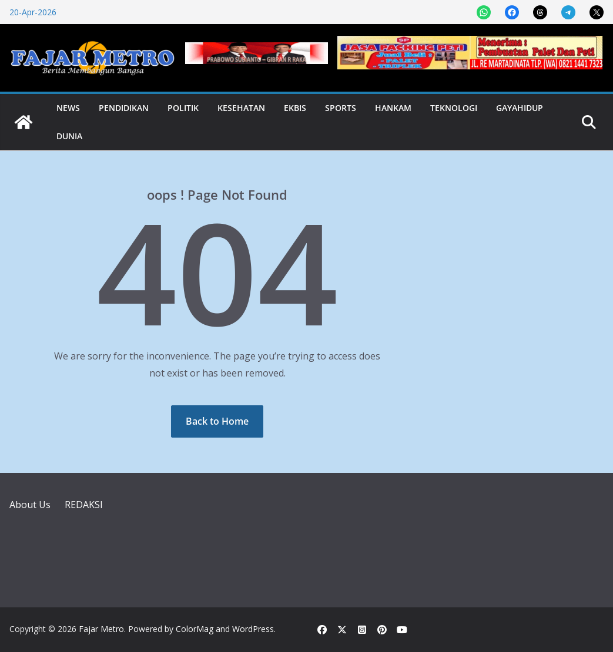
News (68, 107)
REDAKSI (84, 504)
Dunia (69, 136)
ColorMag (194, 628)
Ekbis (295, 107)
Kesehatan (241, 107)
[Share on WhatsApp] (484, 12)
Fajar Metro (101, 628)
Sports (340, 107)
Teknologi (453, 107)
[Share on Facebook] (512, 12)
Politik (183, 107)
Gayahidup (519, 107)
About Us (30, 504)
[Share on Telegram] (568, 12)
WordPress (253, 628)
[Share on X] (596, 12)
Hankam (393, 107)
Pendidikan (124, 107)
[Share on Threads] (540, 12)
